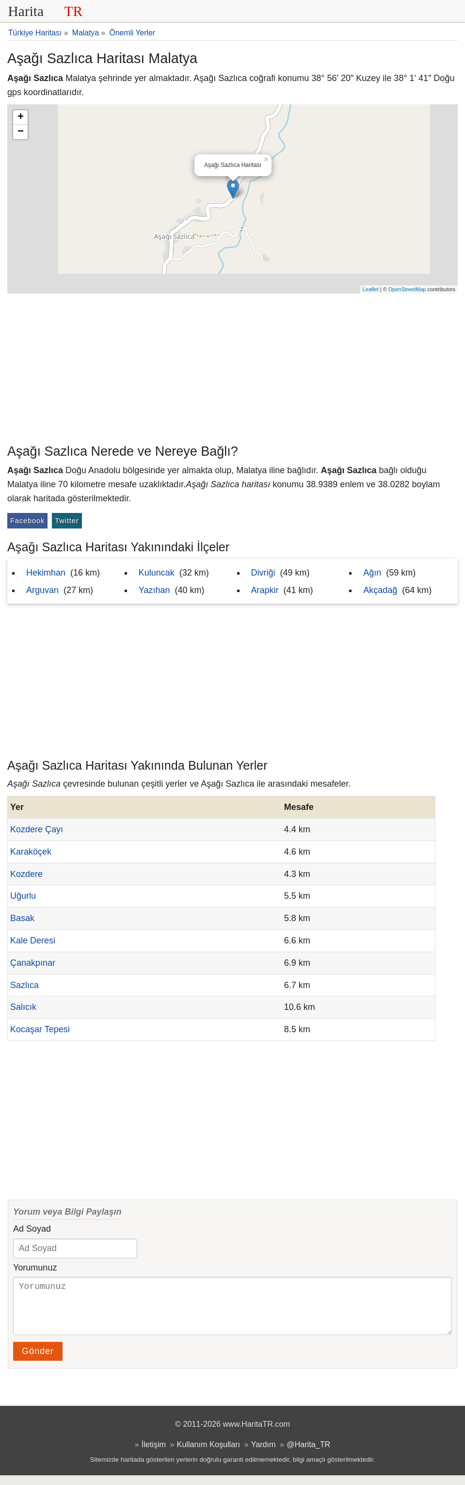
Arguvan (42, 590)
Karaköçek (30, 852)
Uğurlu (23, 896)
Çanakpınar (32, 963)
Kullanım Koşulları (208, 1454)
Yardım (263, 1454)
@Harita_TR (308, 1454)
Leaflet (371, 289)
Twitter (67, 521)
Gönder (38, 1361)
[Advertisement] (232, 366)
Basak (22, 918)
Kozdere (26, 874)
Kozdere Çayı (36, 829)
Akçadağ (380, 590)
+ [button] (20, 117)
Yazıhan (154, 590)
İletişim (154, 1454)
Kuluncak (157, 573)
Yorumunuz (35, 1267)
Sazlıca (24, 985)
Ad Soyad (32, 1229)
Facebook (27, 521)
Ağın (372, 573)
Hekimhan (45, 573)
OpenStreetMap (407, 289)
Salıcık (23, 1007)
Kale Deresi (32, 940)
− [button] (20, 132)
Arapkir (265, 590)
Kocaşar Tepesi (40, 1029)
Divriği (263, 573)
